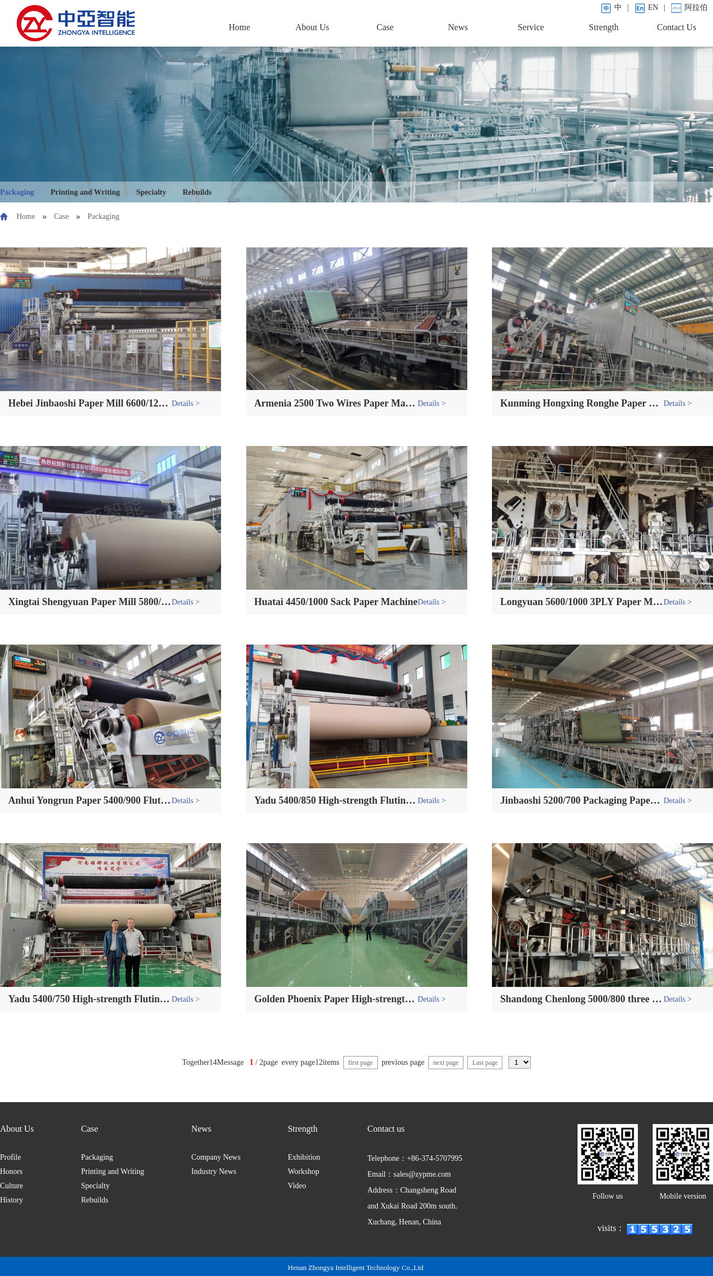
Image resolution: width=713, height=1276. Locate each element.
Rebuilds (197, 192)
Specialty (151, 192)
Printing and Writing (85, 192)
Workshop (303, 1171)
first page (360, 1062)
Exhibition (304, 1157)
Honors (11, 1171)
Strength (604, 27)
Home (239, 27)
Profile (10, 1157)
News (458, 27)
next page (446, 1062)
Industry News (213, 1171)
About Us (312, 27)
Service (531, 27)
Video (297, 1186)
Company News (216, 1157)
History (11, 1200)
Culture (11, 1186)
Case (385, 27)
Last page (484, 1062)
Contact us (386, 1128)
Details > (186, 403)
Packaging (17, 192)
